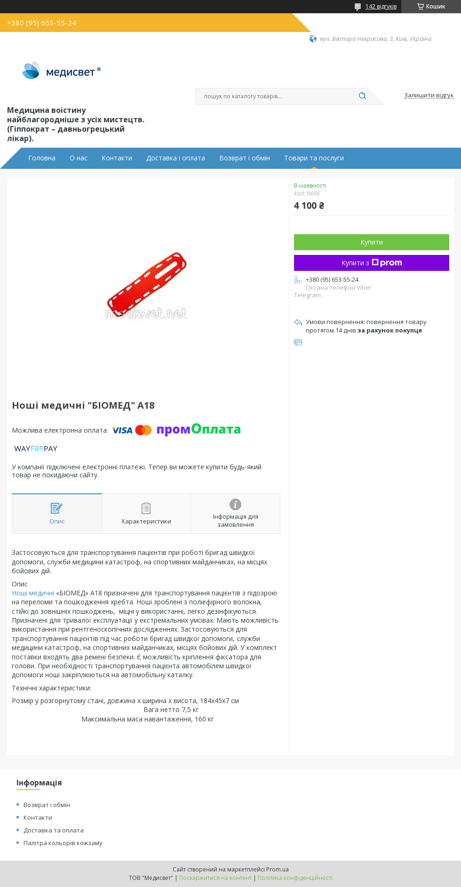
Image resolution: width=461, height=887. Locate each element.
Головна (42, 158)
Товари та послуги (314, 158)
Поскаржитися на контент (215, 878)
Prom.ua (277, 869)
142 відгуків (381, 6)
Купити (371, 242)
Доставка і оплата (175, 158)
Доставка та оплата (54, 830)
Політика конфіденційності (295, 878)
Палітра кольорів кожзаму (63, 843)
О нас (78, 158)
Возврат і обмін (244, 158)
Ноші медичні (33, 592)
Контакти (117, 158)
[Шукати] (362, 96)
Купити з (372, 262)
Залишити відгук (429, 95)
